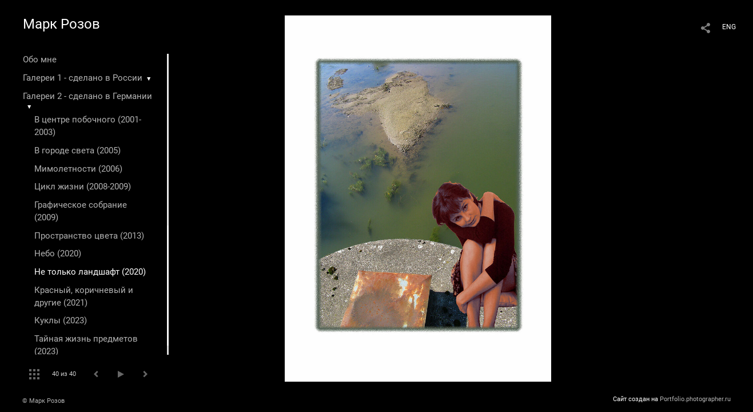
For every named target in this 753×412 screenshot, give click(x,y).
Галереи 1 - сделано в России (82, 78)
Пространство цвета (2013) (89, 236)
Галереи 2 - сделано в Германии (87, 96)
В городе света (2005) (77, 150)
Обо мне (40, 59)
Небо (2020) (57, 253)
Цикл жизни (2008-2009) (82, 186)
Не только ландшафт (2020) (90, 272)
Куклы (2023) (60, 320)
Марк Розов (61, 24)
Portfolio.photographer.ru (695, 399)
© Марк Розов (43, 401)
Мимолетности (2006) (78, 169)
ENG (729, 27)
